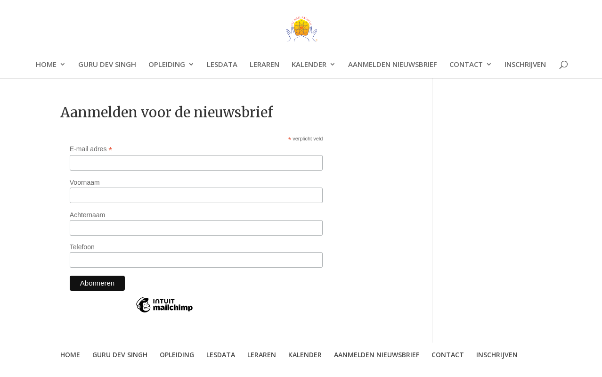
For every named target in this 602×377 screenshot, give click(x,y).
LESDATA (222, 65)
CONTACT (466, 65)
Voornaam (85, 182)
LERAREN (264, 65)
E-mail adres (91, 149)
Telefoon (82, 247)
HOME (46, 65)
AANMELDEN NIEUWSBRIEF (392, 65)
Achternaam (87, 215)
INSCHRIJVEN (525, 65)
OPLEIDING (166, 65)
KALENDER (309, 65)
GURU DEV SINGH (107, 65)
